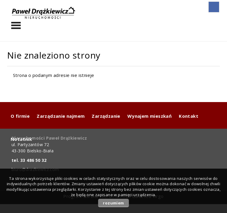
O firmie (20, 116)
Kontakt (188, 116)
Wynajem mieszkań (149, 116)
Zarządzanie (106, 116)
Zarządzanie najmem (61, 116)
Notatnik (21, 139)
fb (213, 6)
